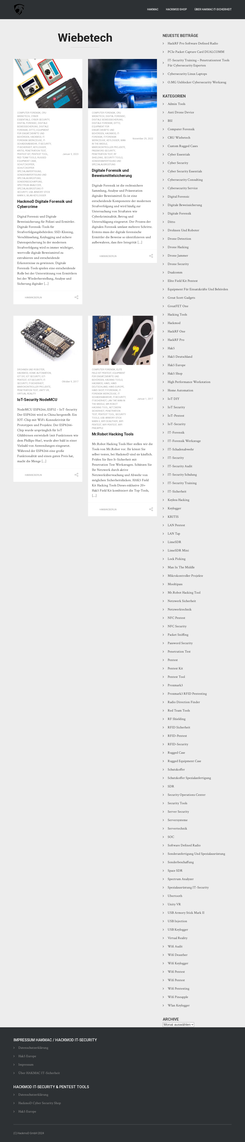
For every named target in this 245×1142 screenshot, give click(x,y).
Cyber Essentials (179, 154)
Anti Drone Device (181, 112)
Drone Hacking (178, 247)
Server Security (178, 811)
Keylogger (39, 147)
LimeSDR (174, 542)
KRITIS (20, 150)
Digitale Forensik (102, 123)
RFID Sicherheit (179, 727)
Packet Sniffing (178, 634)
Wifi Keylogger (178, 963)
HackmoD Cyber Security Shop (39, 1103)
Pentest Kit (23, 154)
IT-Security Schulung (182, 474)
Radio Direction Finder (184, 702)
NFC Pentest (176, 618)
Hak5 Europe (116, 386)
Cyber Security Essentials (185, 171)
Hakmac (152, 9)
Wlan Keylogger (36, 195)
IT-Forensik (111, 390)
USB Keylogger (178, 929)
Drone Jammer (178, 255)
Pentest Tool (40, 154)
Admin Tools (176, 104)
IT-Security (44, 143)
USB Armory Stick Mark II (186, 912)
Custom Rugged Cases (183, 146)
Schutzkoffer (25, 164)
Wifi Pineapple (178, 997)
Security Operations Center (187, 795)
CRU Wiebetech (179, 137)
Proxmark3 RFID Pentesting (187, 693)
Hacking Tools (113, 380)
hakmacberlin (33, 297)
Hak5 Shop (98, 390)
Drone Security (178, 264)
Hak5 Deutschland (180, 356)
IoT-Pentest (176, 415)
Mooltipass (175, 584)
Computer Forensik (29, 112)
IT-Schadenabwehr (181, 449)
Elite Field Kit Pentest (183, 281)
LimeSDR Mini (178, 550)
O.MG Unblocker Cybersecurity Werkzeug (197, 82)
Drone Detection (179, 238)
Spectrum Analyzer (29, 185)
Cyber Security (40, 119)
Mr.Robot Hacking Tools (113, 434)
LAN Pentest (176, 525)
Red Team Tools (26, 157)
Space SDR (175, 870)
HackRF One (176, 331)
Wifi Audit (175, 946)
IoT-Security (35, 380)
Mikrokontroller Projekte (108, 147)
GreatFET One (178, 306)
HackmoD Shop (176, 9)
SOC (171, 837)
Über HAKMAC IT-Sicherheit (213, 9)
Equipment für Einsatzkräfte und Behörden (33, 133)
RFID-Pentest (177, 736)
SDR (171, 786)
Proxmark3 (175, 685)
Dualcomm (175, 272)
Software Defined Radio (184, 845)
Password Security (103, 150)
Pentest (173, 660)
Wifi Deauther (109, 421)
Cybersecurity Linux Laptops (187, 74)
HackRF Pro (176, 340)
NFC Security (177, 626)
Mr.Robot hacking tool (184, 592)
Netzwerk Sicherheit (182, 601)
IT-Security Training (182, 483)
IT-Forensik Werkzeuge (184, 441)
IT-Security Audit (180, 466)
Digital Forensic (27, 123)
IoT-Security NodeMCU (37, 399)
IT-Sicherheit (24, 147)
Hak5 (107, 383)
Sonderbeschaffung (29, 181)
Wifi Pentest (109, 424)
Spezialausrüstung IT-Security (188, 887)
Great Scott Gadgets (181, 297)
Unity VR (44, 390)
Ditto (32, 130)
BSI (170, 121)
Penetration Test (35, 150)
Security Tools (113, 157)
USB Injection (177, 921)
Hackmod (35, 137)
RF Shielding (176, 719)
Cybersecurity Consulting (185, 180)
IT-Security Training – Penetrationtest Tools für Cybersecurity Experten (198, 63)
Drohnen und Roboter (30, 369)
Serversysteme (178, 820)
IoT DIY (21, 376)
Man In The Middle (181, 567)
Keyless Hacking (178, 500)
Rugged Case (176, 752)
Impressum (25, 1064)
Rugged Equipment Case (184, 761)
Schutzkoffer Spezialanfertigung (189, 778)
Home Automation (40, 373)
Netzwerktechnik (180, 609)
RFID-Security (178, 744)
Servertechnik (177, 828)
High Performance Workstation (189, 382)
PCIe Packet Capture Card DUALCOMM (196, 52)
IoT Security (33, 376)
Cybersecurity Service (183, 188)
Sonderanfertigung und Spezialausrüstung (196, 854)
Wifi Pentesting (178, 988)
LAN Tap (112, 400)
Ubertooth (175, 896)
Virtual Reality (26, 393)
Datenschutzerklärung (33, 1047)
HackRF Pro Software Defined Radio (193, 43)
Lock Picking (176, 559)
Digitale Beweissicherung (107, 119)
